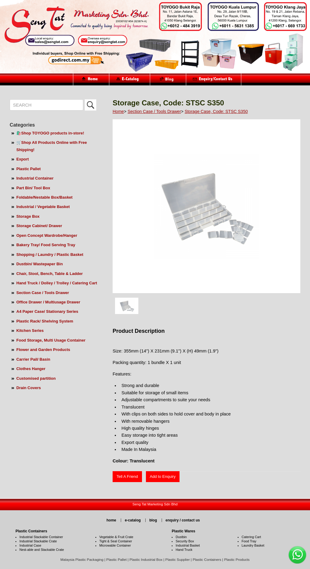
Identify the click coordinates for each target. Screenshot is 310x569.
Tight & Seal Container (115, 541)
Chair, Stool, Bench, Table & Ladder (49, 273)
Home (118, 111)
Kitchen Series (30, 330)
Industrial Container (35, 178)
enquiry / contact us (183, 520)
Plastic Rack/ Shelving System (44, 321)
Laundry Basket (253, 545)
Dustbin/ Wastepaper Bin (39, 264)
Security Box (185, 541)
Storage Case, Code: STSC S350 (216, 111)
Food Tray (249, 541)
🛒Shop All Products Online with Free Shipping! (51, 146)
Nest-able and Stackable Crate (41, 549)
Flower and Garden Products (43, 349)
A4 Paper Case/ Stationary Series (47, 311)
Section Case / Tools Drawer (42, 292)
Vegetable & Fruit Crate (116, 537)
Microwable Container (115, 545)
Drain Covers (28, 387)
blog (153, 520)
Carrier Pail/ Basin (33, 359)
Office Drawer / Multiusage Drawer (48, 302)
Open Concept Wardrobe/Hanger (46, 235)
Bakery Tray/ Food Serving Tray (45, 245)
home (111, 520)
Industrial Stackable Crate (38, 541)
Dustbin (181, 537)
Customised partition (36, 378)
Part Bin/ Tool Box (33, 188)
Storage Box (28, 216)
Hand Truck (184, 549)
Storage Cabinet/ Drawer (39, 225)
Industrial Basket (188, 545)
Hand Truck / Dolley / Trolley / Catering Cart (56, 283)
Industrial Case (30, 545)
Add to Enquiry (163, 476)
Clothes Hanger (30, 368)
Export (22, 159)
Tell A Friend (127, 476)
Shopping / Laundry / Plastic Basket (49, 254)
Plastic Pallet (28, 169)
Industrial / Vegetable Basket (43, 206)
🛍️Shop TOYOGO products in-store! (50, 133)
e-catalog (133, 520)
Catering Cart (251, 537)
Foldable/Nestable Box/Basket (44, 197)
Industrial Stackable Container (41, 537)
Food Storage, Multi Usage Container (50, 340)
